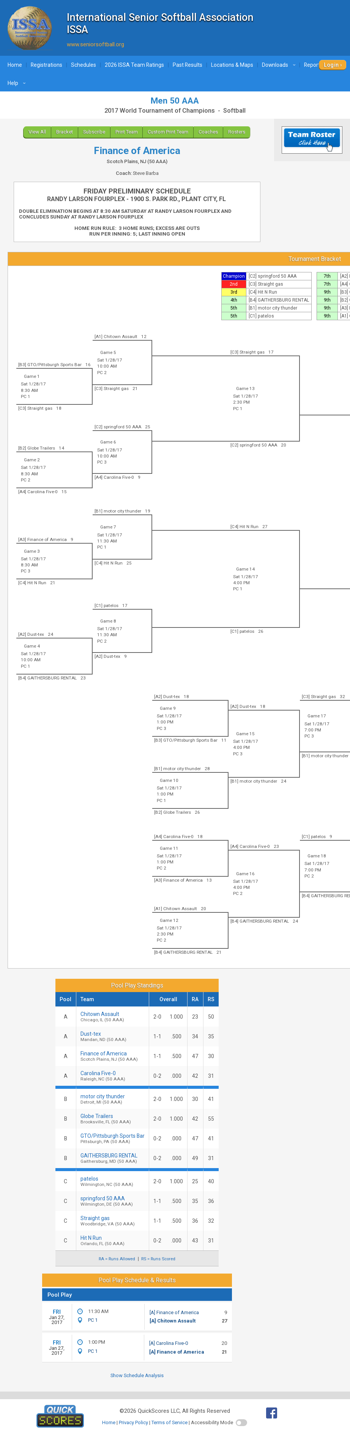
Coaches (208, 132)
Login (331, 65)
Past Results (187, 65)
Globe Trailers (112, 1118)
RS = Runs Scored (158, 1258)
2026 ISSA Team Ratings (134, 65)
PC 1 (238, 408)
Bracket (64, 132)
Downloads (280, 65)
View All (37, 132)
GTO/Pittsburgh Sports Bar (112, 1138)
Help (18, 83)
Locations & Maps (232, 65)
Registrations (46, 65)
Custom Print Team (168, 132)
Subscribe (94, 132)
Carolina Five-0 (112, 1076)
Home (15, 65)
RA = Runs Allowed (117, 1258)
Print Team (126, 132)
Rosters (236, 132)
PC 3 (102, 462)
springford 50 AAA (112, 1201)
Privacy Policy (133, 1422)
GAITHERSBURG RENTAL (112, 1158)
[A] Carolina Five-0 (168, 1343)
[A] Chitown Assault (172, 1321)
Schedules (83, 65)
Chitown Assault (112, 1016)
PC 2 (102, 372)
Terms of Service (169, 1422)
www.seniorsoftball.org (95, 44)
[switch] (241, 1422)
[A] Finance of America (174, 1312)
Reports (318, 65)
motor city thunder (112, 1099)
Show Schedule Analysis (137, 1375)
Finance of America (112, 1056)
